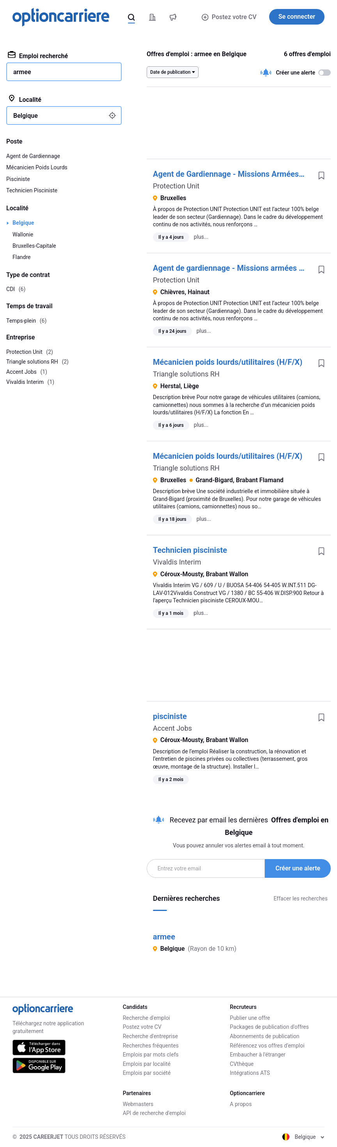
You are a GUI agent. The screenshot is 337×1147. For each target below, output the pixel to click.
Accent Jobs (172, 728)
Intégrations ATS (250, 1073)
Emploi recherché (38, 55)
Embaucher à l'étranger (258, 1054)
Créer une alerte (297, 868)
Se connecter (296, 16)
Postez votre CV (229, 17)
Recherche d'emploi (146, 1018)
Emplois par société (147, 1073)
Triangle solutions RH (186, 374)
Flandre (21, 257)
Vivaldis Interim (177, 562)
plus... (201, 237)
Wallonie (22, 234)
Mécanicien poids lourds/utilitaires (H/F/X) (227, 362)
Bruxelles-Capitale (34, 246)
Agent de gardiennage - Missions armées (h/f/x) (237, 268)
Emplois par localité (146, 1064)
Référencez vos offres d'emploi (267, 1045)
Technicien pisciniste (190, 550)
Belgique (23, 223)
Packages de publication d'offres (269, 1027)
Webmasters (138, 1104)
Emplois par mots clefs (151, 1054)
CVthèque (242, 1064)
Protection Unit (176, 186)
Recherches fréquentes (151, 1045)
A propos (241, 1104)
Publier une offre (250, 1018)
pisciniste (170, 716)
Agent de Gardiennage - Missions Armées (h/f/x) (238, 174)
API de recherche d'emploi (154, 1113)
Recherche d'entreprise (150, 1036)
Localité (24, 99)
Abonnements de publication (264, 1036)
